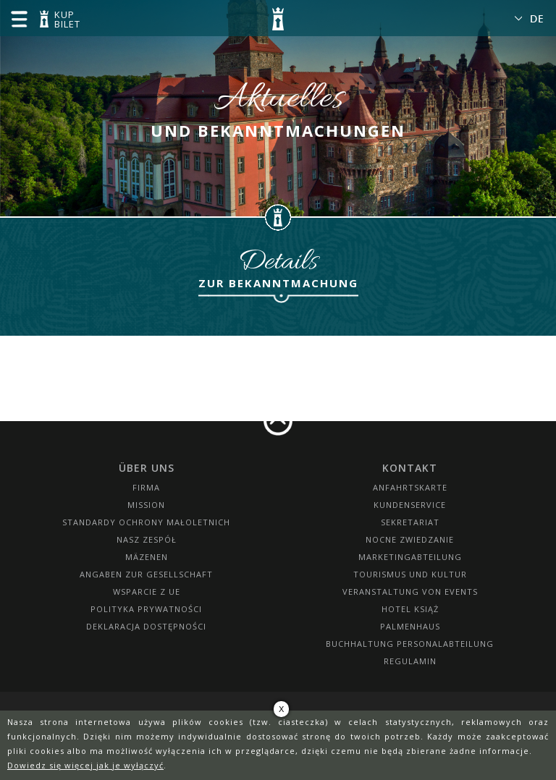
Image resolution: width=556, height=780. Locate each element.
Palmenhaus (410, 626)
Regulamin (410, 661)
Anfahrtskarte (410, 487)
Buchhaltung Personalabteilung (410, 643)
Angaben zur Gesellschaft (146, 574)
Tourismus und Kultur (410, 574)
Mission (146, 504)
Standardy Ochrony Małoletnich (146, 522)
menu (19, 18)
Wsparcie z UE (146, 591)
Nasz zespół (147, 539)
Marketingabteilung (410, 556)
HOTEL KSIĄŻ (410, 608)
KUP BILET (65, 20)
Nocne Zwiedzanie (410, 539)
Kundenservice (410, 504)
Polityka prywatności (146, 608)
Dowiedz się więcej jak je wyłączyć (85, 765)
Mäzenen (146, 556)
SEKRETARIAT (410, 522)
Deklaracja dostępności (146, 626)
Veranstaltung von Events (410, 591)
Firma (146, 487)
